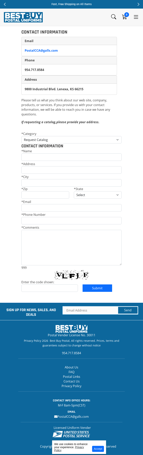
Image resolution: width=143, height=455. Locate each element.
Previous (5, 4)
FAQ (71, 372)
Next (138, 4)
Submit (97, 288)
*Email (26, 202)
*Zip (24, 189)
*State (78, 189)
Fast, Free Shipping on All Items (71, 4)
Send (128, 310)
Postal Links (71, 376)
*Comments (30, 227)
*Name (26, 151)
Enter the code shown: (37, 282)
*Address (28, 164)
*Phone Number (33, 214)
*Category (28, 134)
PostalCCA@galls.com (41, 50)
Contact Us (72, 381)
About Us (71, 367)
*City (25, 177)
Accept (98, 448)
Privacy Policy (71, 386)
